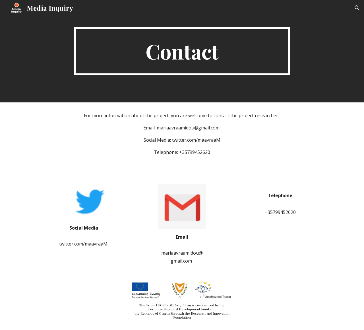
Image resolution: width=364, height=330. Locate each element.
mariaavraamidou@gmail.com (188, 128)
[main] (182, 51)
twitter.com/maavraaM (196, 140)
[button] (357, 8)
